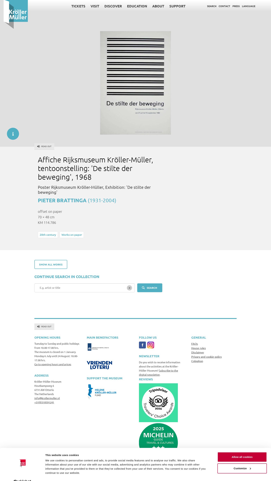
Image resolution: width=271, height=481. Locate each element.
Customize (242, 460)
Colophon (197, 361)
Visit (91, 6)
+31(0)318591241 (44, 402)
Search (208, 6)
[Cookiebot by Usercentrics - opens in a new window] (22, 474)
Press (232, 6)
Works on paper (72, 234)
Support (174, 6)
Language (245, 6)
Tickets (75, 6)
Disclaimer (197, 352)
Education (133, 6)
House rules (198, 348)
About (155, 6)
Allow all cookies (242, 448)
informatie (11, 132)
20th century (48, 234)
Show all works (51, 264)
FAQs (194, 343)
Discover (109, 6)
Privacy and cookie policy (206, 356)
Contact (221, 6)
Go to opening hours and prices (52, 364)
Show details (53, 474)
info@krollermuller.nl (47, 398)
